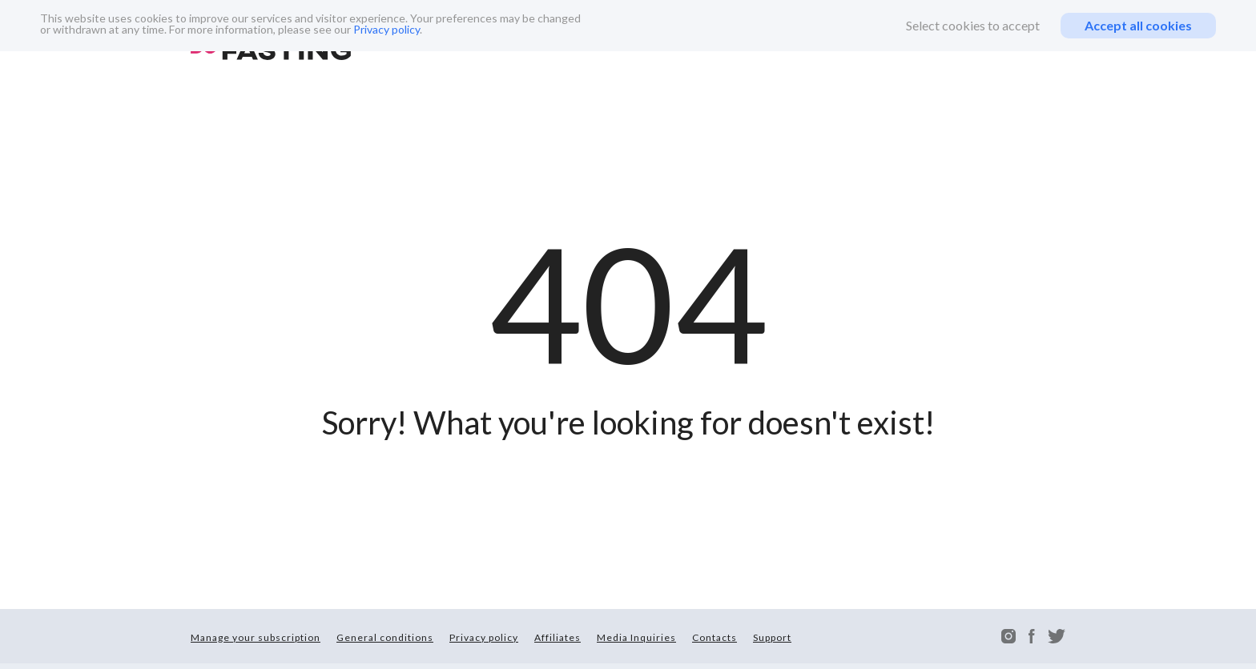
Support (772, 637)
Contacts (714, 637)
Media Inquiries (636, 637)
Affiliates (557, 637)
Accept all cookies (1138, 25)
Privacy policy (386, 29)
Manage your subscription (255, 637)
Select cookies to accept (973, 25)
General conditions (384, 637)
